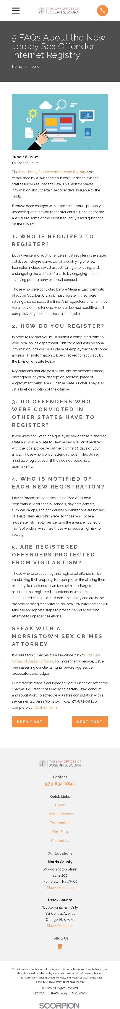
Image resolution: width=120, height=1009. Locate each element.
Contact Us (60, 841)
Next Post (90, 722)
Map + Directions (60, 888)
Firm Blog (60, 832)
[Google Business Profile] (60, 946)
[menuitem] (38, 992)
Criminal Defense (60, 814)
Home (60, 805)
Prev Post (30, 722)
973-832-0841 (60, 783)
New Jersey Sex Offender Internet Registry (52, 172)
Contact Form (45, 707)
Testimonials (60, 823)
